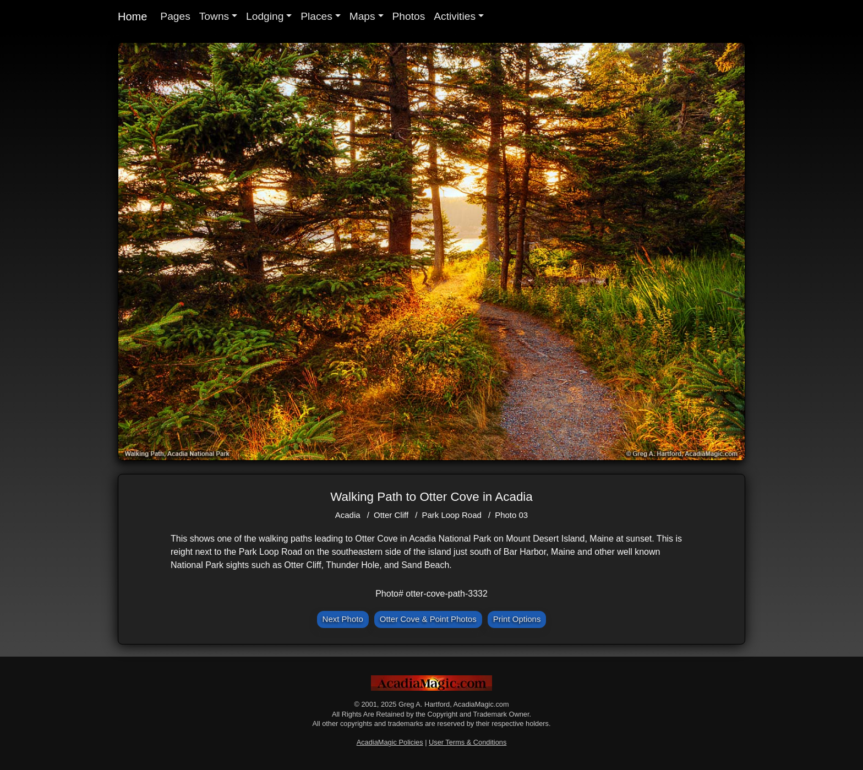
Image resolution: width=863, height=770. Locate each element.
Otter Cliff (391, 515)
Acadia (348, 515)
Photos (408, 16)
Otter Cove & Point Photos (428, 619)
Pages (175, 16)
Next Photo (343, 619)
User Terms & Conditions (467, 742)
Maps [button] (362, 16)
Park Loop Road (451, 515)
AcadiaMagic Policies (390, 742)
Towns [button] (214, 16)
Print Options (517, 619)
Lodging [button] (264, 16)
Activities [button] (455, 16)
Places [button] (316, 16)
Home (132, 16)
